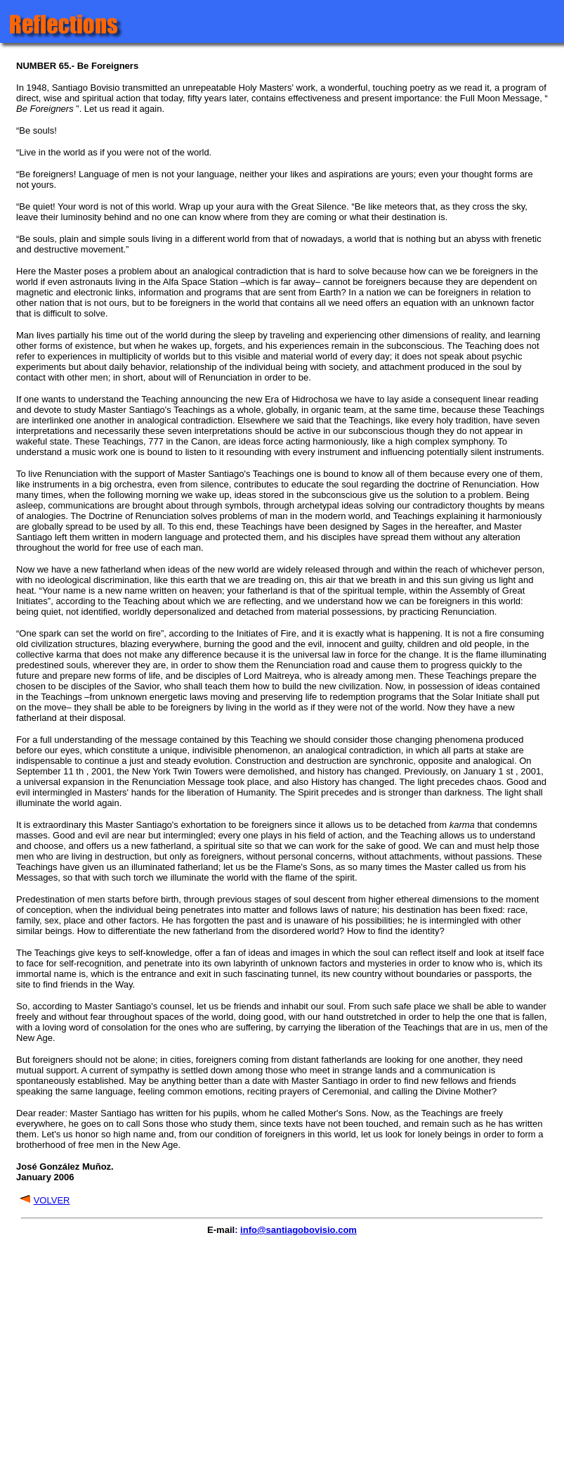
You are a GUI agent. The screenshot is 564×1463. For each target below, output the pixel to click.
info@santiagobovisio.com (298, 1230)
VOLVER (52, 1200)
